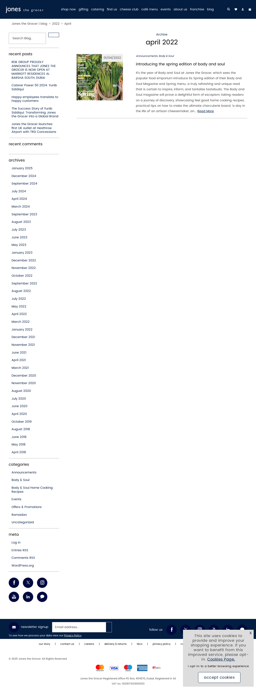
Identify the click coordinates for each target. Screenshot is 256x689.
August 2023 (21, 221)
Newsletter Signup (28, 627)
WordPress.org (23, 565)
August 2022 (21, 291)
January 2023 (22, 252)
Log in (16, 542)
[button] (53, 35)
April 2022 (19, 314)
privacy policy (162, 644)
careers (89, 644)
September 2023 (24, 214)
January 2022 (22, 329)
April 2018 (19, 452)
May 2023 (19, 245)
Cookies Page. (221, 659)
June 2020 (19, 406)
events (166, 9)
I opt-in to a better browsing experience (218, 666)
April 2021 (19, 360)
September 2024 (24, 183)
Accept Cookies (219, 677)
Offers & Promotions (27, 507)
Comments (23, 557)
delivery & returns (115, 644)
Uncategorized (23, 522)
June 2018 (19, 437)
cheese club (129, 9)
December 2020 (24, 375)
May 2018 (18, 444)
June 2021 (19, 352)
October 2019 (22, 421)
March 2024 (21, 206)
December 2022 (24, 260)
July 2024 (19, 191)
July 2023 (19, 229)
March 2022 (21, 321)
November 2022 (24, 268)
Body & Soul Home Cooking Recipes (32, 489)
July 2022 (19, 298)
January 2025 (22, 168)
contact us (67, 644)
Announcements (24, 472)
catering (97, 9)
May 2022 (19, 306)
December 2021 (23, 337)
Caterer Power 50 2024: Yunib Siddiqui (34, 87)
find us (112, 9)
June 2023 (19, 237)
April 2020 (19, 414)
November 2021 (23, 344)
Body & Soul (20, 480)
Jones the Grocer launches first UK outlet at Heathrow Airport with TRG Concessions (34, 128)
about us (180, 9)
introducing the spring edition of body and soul (180, 64)
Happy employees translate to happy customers (35, 99)
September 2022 (24, 283)
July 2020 (19, 398)
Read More (205, 111)
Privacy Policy (72, 636)
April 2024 (19, 198)
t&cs (139, 644)
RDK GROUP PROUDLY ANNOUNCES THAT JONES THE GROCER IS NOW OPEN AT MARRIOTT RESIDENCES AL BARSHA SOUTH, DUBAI (34, 69)
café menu (149, 9)
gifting (83, 9)
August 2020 (21, 391)
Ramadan (19, 514)
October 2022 (22, 275)
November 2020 (24, 383)
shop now (68, 9)
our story (44, 644)
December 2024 (24, 176)
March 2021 (20, 367)
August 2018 (21, 429)
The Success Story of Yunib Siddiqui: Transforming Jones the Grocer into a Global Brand (35, 112)
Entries (20, 550)
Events (16, 499)
